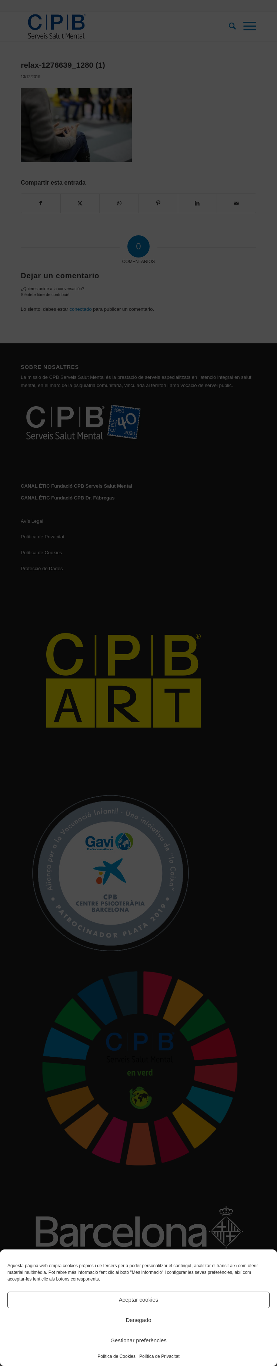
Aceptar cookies (138, 1299)
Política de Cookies (116, 1356)
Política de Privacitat (159, 1356)
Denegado (138, 1320)
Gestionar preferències (138, 1340)
